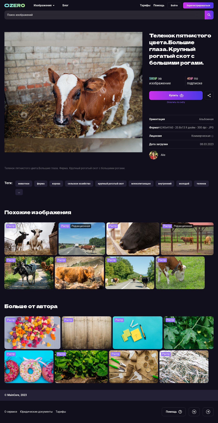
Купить (176, 95)
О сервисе (10, 411)
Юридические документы (36, 411)
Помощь (158, 5)
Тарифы (145, 5)
